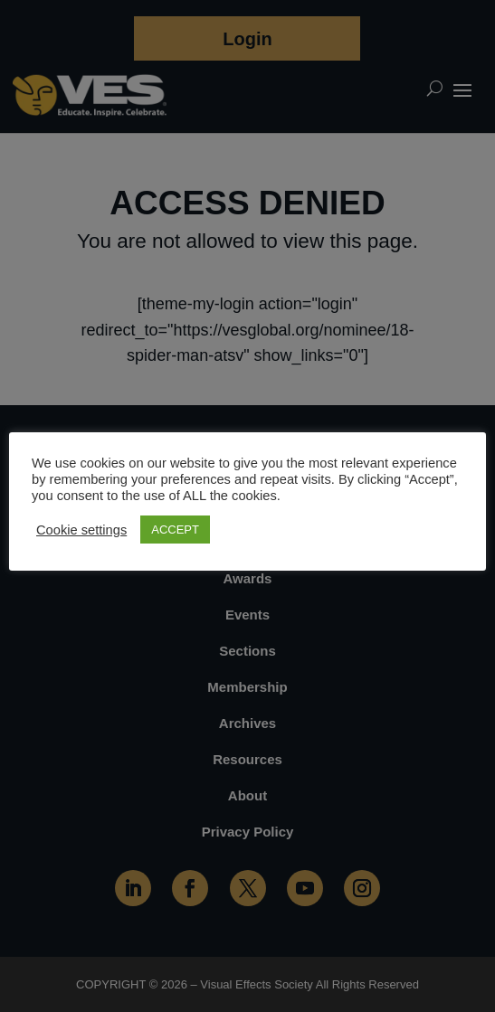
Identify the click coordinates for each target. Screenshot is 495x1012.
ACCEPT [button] (175, 529)
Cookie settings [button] (81, 530)
